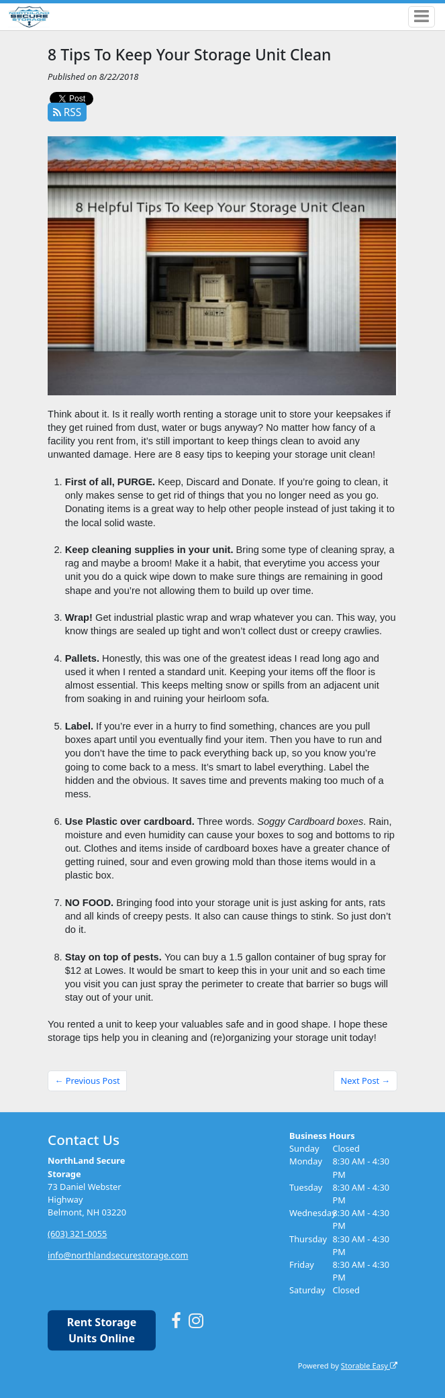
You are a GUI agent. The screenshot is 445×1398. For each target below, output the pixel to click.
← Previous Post (87, 1081)
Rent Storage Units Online (101, 1330)
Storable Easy (369, 1365)
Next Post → (366, 1081)
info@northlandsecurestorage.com (118, 1255)
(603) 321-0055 (77, 1234)
